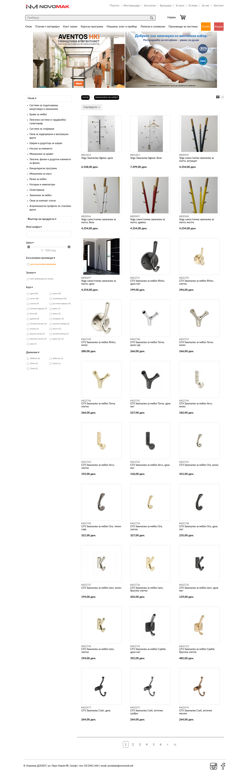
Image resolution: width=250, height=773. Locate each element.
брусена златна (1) (37, 339)
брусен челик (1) (36, 334)
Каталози (150, 5)
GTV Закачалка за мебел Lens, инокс (101, 588)
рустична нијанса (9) (60, 304)
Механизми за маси (41, 174)
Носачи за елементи (41, 149)
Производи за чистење (183, 26)
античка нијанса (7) (37, 309)
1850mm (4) (33, 359)
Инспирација (131, 5)
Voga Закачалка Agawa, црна (97, 158)
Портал (114, 5)
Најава (171, 17)
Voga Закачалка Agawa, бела (146, 158)
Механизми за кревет (41, 154)
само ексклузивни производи (41, 264)
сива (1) (31, 344)
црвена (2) (33, 319)
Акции (219, 26)
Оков (28, 26)
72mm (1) (32, 369)
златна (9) (33, 304)
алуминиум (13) (58, 299)
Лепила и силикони (152, 26)
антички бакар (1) (59, 334)
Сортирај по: (92, 107)
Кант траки (70, 26)
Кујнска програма (92, 26)
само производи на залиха (40, 279)
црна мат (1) (57, 339)
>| (175, 744)
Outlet (206, 26)
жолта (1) (55, 329)
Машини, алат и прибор (122, 26)
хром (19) (55, 294)
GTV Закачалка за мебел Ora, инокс (199, 465)
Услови (192, 5)
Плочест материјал (47, 26)
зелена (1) (33, 329)
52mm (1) (55, 364)
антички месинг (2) (37, 324)
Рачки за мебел (38, 179)
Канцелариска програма (43, 168)
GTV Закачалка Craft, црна (95, 710)
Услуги (180, 5)
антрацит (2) (57, 319)
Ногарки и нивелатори (42, 184)
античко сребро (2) (59, 324)
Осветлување (37, 190)
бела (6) (32, 314)
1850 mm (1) (56, 359)
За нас (206, 5)
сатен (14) (33, 299)
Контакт (219, 5)
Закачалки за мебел (41, 195)
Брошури (166, 5)
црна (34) (32, 294)
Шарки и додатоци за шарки (46, 143)
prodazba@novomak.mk (120, 766)
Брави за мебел (38, 114)
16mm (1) (32, 364)
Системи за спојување (42, 129)
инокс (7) (55, 309)
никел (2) (55, 314)
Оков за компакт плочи (43, 201)
